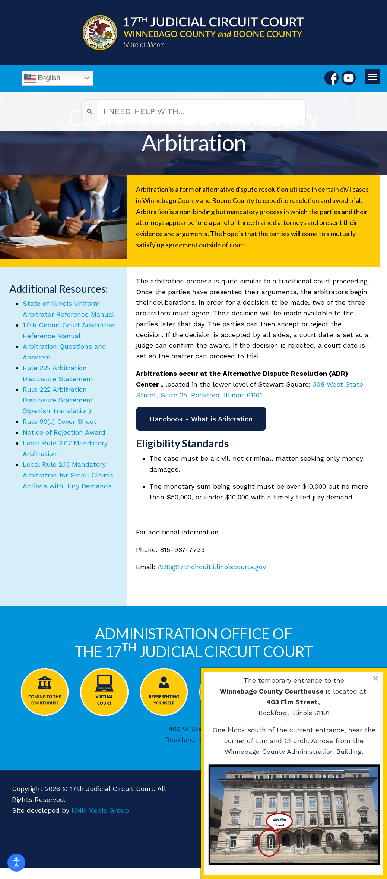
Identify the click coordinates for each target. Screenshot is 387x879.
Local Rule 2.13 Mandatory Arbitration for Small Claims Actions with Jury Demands (68, 475)
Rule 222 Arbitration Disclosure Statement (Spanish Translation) (58, 400)
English (42, 78)
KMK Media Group (100, 810)
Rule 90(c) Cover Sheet (59, 421)
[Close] (375, 678)
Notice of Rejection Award (64, 432)
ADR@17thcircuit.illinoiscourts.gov (212, 567)
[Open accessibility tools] (16, 863)
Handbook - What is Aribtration (201, 419)
